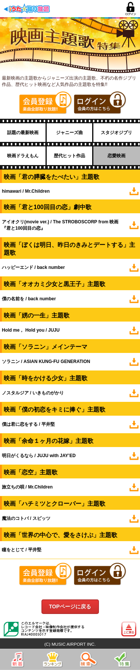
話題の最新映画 (22, 132)
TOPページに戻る (70, 606)
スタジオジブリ (116, 132)
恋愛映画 (116, 155)
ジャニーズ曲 (69, 132)
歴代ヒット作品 (69, 155)
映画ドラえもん (22, 155)
